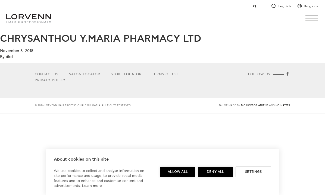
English (284, 6)
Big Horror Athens (254, 105)
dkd (9, 56)
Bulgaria (311, 6)
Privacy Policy (50, 80)
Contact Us (46, 74)
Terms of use (165, 74)
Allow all (178, 172)
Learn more (92, 186)
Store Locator (126, 74)
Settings (253, 172)
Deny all (215, 172)
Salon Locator (84, 74)
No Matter (283, 105)
